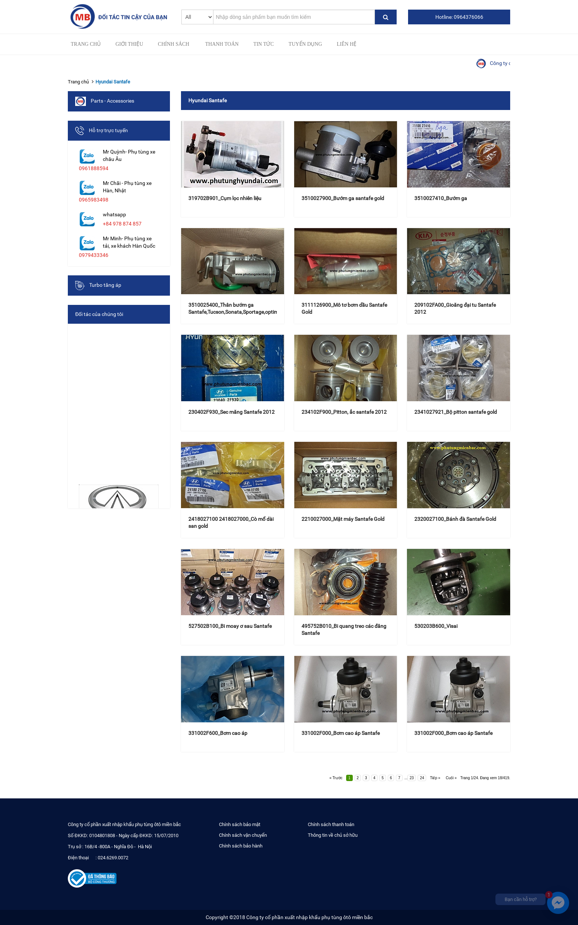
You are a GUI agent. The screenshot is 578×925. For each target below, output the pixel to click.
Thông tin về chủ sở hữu (333, 835)
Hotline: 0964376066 (459, 17)
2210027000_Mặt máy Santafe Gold (343, 519)
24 (422, 778)
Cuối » (451, 778)
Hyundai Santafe (112, 82)
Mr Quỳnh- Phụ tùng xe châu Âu (129, 155)
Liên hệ (347, 44)
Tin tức (263, 44)
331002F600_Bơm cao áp (217, 733)
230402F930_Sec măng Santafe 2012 (231, 412)
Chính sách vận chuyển (243, 835)
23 (412, 778)
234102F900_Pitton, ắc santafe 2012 (344, 412)
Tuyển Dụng (305, 44)
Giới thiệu (129, 44)
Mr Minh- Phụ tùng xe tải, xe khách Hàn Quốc (129, 242)
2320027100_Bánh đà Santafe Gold (455, 519)
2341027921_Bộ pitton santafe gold (455, 412)
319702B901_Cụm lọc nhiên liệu (224, 198)
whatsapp (114, 214)
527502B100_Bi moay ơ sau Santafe (230, 626)
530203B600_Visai (435, 626)
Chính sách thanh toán (331, 824)
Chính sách (173, 44)
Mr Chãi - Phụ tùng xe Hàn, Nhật (127, 186)
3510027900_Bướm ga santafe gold (343, 198)
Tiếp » (435, 778)
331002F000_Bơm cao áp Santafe (341, 733)
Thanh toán (221, 44)
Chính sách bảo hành (240, 846)
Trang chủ (86, 44)
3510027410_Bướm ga (440, 198)
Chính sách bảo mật (239, 824)
